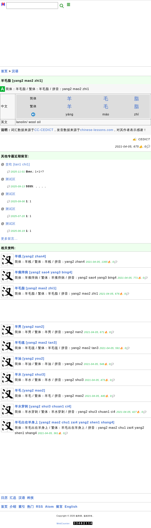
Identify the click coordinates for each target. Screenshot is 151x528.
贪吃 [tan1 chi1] (18, 164)
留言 (59, 506)
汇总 (13, 497)
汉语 (15, 71)
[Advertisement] (75, 38)
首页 (4, 71)
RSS (39, 506)
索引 (21, 506)
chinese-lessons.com (96, 130)
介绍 (13, 506)
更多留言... (9, 238)
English (71, 506)
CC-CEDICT (43, 130)
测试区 (11, 179)
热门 (30, 506)
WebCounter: (63, 523)
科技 (30, 497)
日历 (4, 497)
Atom (49, 506)
